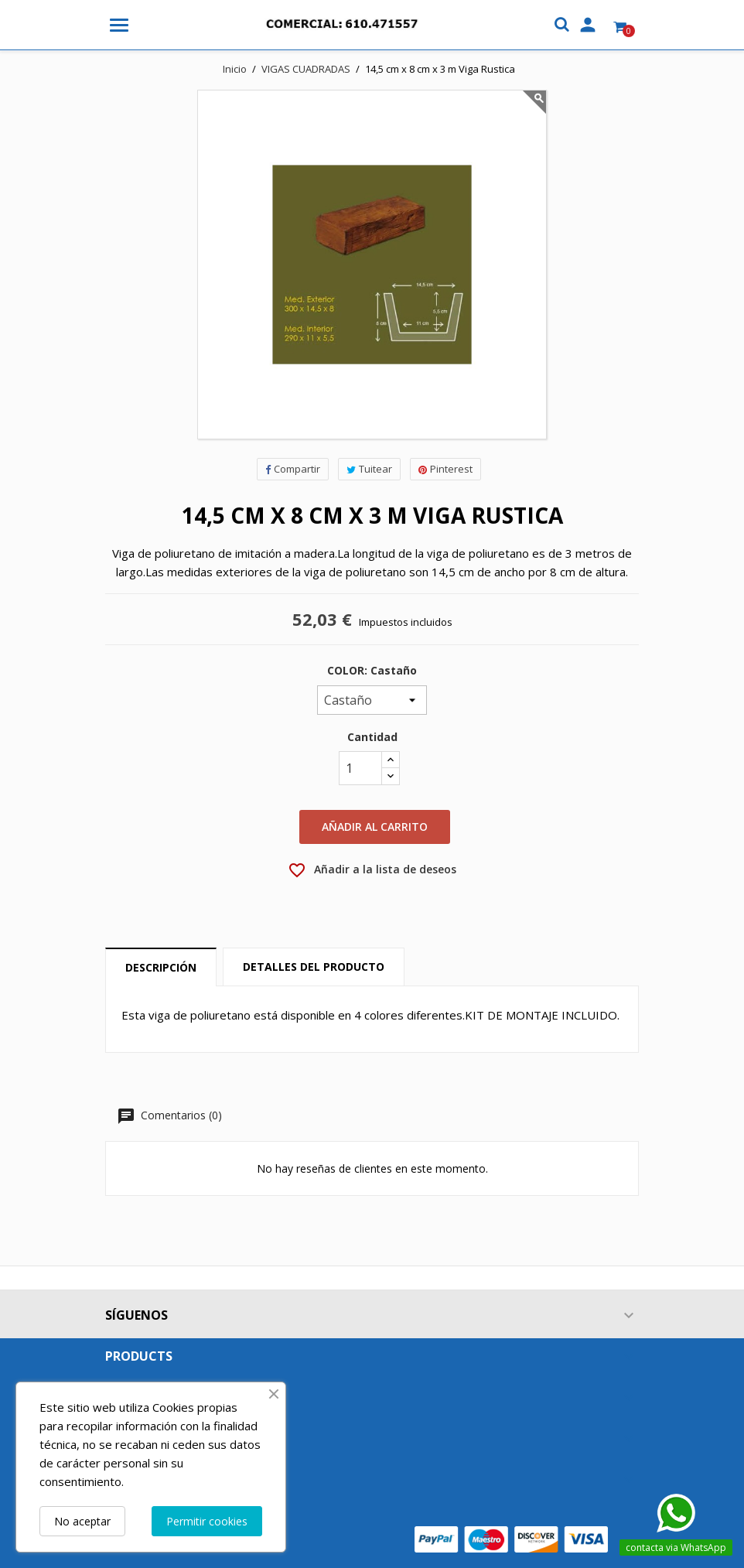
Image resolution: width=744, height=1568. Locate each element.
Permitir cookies (206, 1521)
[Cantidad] (360, 768)
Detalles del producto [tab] (313, 966)
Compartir (292, 469)
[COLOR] (372, 700)
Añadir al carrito (375, 826)
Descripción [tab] (160, 967)
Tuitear (369, 469)
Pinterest (445, 469)
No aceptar (82, 1521)
